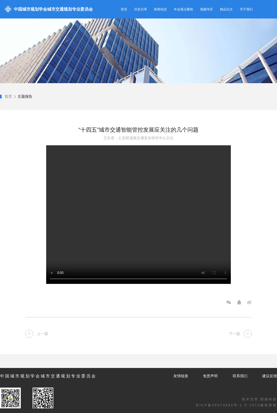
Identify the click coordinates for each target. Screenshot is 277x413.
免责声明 (210, 376)
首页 (124, 9)
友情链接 (180, 376)
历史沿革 (140, 9)
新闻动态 (160, 9)
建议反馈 (269, 376)
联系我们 (240, 376)
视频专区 (206, 9)
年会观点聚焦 (183, 9)
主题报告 (25, 96)
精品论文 (226, 9)
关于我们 (246, 9)
